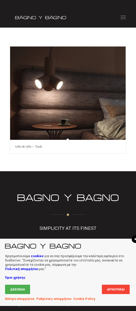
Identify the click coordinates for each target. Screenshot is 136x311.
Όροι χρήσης (15, 277)
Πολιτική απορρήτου (21, 269)
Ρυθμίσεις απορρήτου (53, 299)
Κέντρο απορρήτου (19, 299)
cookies (37, 256)
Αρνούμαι (116, 289)
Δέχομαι (17, 289)
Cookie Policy (84, 299)
